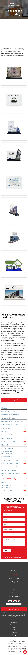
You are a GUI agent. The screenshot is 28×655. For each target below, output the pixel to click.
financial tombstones (9, 321)
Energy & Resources (13, 438)
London (14, 630)
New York (14, 622)
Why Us (14, 567)
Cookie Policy (11, 640)
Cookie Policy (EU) (22, 641)
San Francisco (14, 625)
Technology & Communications (13, 486)
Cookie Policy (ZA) (22, 649)
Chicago (14, 627)
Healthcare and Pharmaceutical (13, 452)
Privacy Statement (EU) (12, 643)
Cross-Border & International (13, 421)
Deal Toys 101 (14, 581)
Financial (13, 445)
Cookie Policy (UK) (22, 643)
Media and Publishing (13, 470)
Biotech (13, 408)
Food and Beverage (13, 448)
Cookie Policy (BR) (22, 651)
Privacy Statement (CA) (12, 648)
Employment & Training (13, 435)
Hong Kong (14, 632)
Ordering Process (14, 578)
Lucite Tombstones (14, 593)
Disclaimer (17, 640)
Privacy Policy (8, 557)
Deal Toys (14, 570)
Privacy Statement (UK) (11, 645)
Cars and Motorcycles (13, 411)
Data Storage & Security (13, 425)
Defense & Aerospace (13, 428)
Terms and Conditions (14, 596)
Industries (14, 574)
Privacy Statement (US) (12, 646)
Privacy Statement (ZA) (12, 651)
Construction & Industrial (13, 415)
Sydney (14, 635)
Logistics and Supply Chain (13, 467)
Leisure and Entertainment (13, 463)
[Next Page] (26, 308)
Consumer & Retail (13, 418)
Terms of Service (16, 557)
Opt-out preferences (21, 645)
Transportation (13, 490)
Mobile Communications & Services (13, 474)
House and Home (13, 457)
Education (13, 431)
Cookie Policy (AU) (22, 648)
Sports (13, 482)
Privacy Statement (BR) (21, 653)
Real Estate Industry (14, 479)
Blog (14, 589)
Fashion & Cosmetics (13, 441)
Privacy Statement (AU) (12, 649)
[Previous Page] (24, 308)
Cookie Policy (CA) (22, 646)
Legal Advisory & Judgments (13, 460)
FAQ (14, 585)
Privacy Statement (13, 641)
